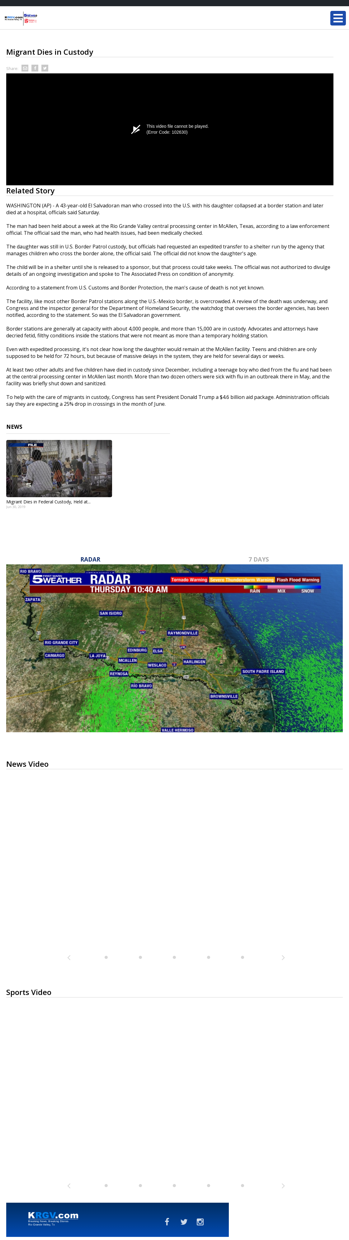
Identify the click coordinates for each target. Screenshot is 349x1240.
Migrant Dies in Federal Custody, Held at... (48, 502)
